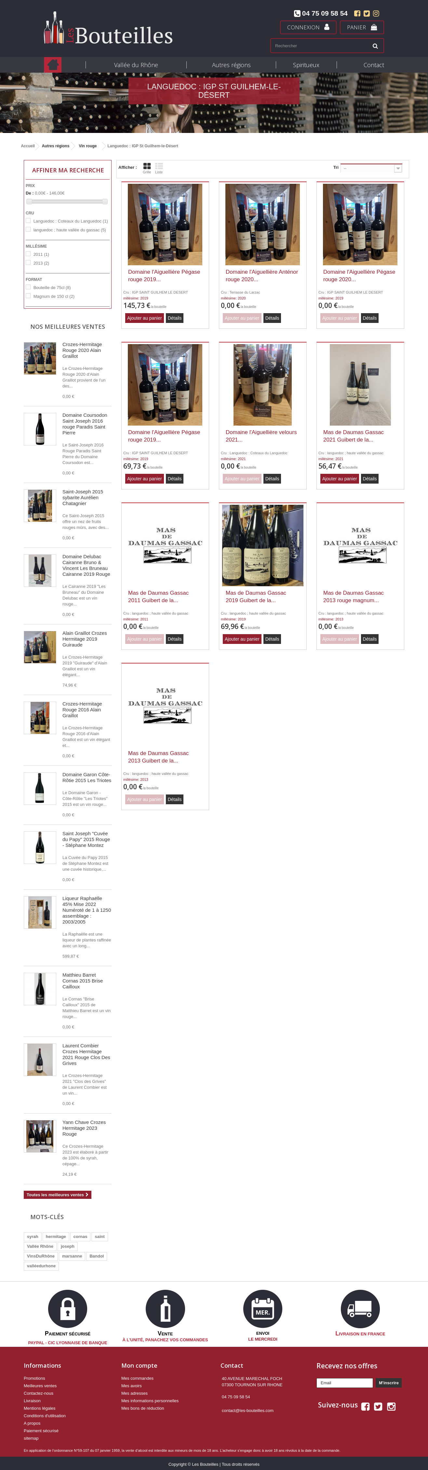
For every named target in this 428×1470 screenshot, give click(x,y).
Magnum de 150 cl (53, 296)
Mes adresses (134, 1391)
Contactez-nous (38, 1391)
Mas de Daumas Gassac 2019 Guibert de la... (256, 597)
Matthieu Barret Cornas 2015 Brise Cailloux (82, 980)
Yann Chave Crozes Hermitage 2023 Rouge (84, 1128)
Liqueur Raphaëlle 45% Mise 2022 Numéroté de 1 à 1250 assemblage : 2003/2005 (86, 909)
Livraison (32, 1398)
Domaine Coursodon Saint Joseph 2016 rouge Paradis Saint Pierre (84, 423)
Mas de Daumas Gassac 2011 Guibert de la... (158, 597)
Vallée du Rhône (136, 64)
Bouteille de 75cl (52, 287)
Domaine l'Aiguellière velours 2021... (261, 436)
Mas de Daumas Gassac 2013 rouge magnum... (353, 597)
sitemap (31, 1436)
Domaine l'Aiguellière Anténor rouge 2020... (262, 276)
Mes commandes (137, 1376)
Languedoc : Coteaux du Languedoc (70, 221)
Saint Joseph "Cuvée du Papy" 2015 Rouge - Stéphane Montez (86, 839)
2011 (41, 254)
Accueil (28, 146)
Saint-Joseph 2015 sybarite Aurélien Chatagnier (82, 497)
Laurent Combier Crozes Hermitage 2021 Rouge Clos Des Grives (86, 1054)
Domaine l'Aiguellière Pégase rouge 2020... (359, 276)
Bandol (96, 1256)
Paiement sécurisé (41, 1428)
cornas (80, 1236)
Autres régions (231, 64)
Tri (336, 167)
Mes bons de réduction (142, 1406)
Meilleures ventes (40, 1383)
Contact (374, 64)
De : (30, 193)
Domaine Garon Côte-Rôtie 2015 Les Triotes (86, 777)
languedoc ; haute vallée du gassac (69, 229)
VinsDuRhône (41, 1256)
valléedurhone (41, 1265)
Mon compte (139, 1363)
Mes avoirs (131, 1383)
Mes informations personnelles (150, 1398)
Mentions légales (40, 1406)
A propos (32, 1421)
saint (99, 1236)
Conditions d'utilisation (45, 1413)
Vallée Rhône (40, 1246)
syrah (32, 1236)
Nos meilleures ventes (67, 326)
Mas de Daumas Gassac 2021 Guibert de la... (353, 436)
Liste (159, 168)
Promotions (34, 1376)
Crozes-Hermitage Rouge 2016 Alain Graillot (82, 709)
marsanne (72, 1256)
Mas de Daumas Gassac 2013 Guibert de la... (158, 757)
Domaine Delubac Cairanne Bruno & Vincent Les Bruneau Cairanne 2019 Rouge (86, 565)
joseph (67, 1246)
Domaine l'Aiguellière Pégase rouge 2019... (164, 276)
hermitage (56, 1236)
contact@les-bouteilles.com (248, 1408)
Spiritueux (306, 64)
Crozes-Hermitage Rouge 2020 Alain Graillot (82, 350)
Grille (147, 168)
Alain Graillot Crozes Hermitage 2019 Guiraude (84, 639)
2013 (41, 263)
